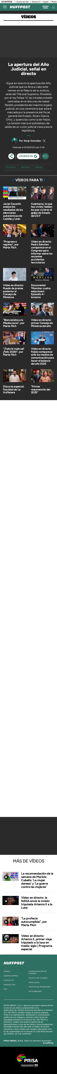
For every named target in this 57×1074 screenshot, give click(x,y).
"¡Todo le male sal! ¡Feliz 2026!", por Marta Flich (13, 351)
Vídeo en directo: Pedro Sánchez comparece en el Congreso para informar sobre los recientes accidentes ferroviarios (41, 252)
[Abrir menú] (5, 7)
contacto (9, 980)
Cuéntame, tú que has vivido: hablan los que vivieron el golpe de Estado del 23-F (41, 209)
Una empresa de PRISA (29, 1058)
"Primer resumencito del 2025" (40, 389)
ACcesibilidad (35, 991)
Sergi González (32, 140)
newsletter (9, 985)
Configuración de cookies (38, 972)
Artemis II (36, 2)
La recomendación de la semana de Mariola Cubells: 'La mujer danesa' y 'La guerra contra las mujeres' (37, 880)
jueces (39, 167)
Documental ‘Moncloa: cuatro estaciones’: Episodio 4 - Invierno (41, 291)
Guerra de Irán (22, 2)
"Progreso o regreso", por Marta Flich (11, 244)
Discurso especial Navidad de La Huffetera (13, 389)
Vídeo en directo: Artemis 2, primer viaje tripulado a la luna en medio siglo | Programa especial (36, 942)
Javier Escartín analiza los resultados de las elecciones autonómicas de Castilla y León (13, 211)
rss (5, 989)
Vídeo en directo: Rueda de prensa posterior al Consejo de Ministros (13, 291)
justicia (25, 167)
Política (11, 167)
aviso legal (34, 982)
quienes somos (11, 976)
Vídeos (28, 16)
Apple (45, 2)
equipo (7, 971)
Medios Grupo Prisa (29, 1065)
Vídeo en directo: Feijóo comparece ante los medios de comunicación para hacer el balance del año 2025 (42, 356)
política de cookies (38, 978)
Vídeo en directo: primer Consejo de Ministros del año (42, 323)
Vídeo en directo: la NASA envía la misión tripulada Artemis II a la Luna (36, 902)
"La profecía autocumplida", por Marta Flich (34, 922)
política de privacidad (39, 987)
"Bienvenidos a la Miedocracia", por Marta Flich (13, 323)
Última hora (45, 7)
